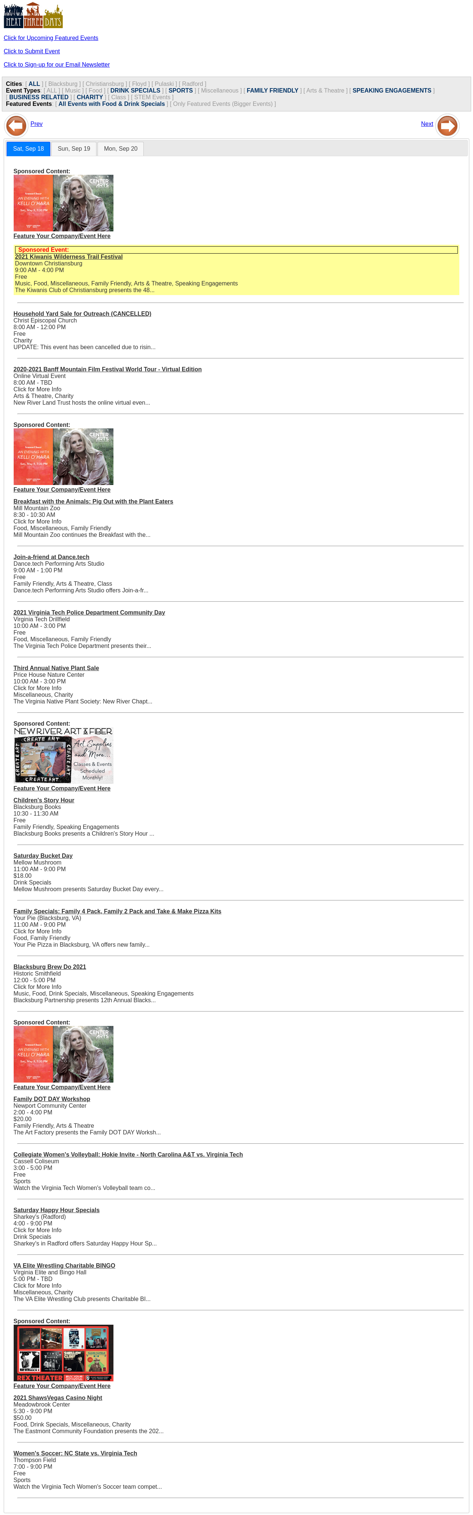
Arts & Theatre (325, 90)
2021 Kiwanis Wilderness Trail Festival (69, 257)
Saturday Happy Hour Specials (57, 1210)
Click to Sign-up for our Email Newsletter (57, 64)
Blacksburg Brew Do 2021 (50, 967)
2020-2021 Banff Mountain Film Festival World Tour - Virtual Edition (108, 369)
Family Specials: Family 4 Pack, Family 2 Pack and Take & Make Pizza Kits (118, 911)
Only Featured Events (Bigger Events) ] (224, 104)
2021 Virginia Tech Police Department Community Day (89, 612)
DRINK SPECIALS (135, 90)
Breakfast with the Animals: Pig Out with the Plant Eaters (93, 501)
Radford (192, 84)
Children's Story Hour (44, 800)
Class (118, 97)
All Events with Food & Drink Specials (111, 104)
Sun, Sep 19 (74, 149)
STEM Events (152, 97)
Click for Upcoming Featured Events (51, 38)
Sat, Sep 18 (28, 149)
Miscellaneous (219, 90)
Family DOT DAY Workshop (52, 1099)
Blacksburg (63, 84)
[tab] (28, 149)
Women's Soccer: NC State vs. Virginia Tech (75, 1453)
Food (95, 90)
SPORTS (181, 90)
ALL (34, 84)
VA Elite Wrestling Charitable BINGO (64, 1265)
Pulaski (164, 84)
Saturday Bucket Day (43, 856)
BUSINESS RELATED (39, 97)
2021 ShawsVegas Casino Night (58, 1398)
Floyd (139, 84)
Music (73, 90)
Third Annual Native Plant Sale (56, 668)
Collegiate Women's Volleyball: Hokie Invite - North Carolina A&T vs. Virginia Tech (128, 1154)
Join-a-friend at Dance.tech (51, 557)
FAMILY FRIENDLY (273, 90)
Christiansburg (105, 84)
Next (427, 124)
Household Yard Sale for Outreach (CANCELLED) (83, 314)
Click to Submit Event (32, 51)
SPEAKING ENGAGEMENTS (392, 90)
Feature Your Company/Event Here (62, 236)
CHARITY (90, 97)
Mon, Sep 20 (120, 149)
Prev (36, 124)
